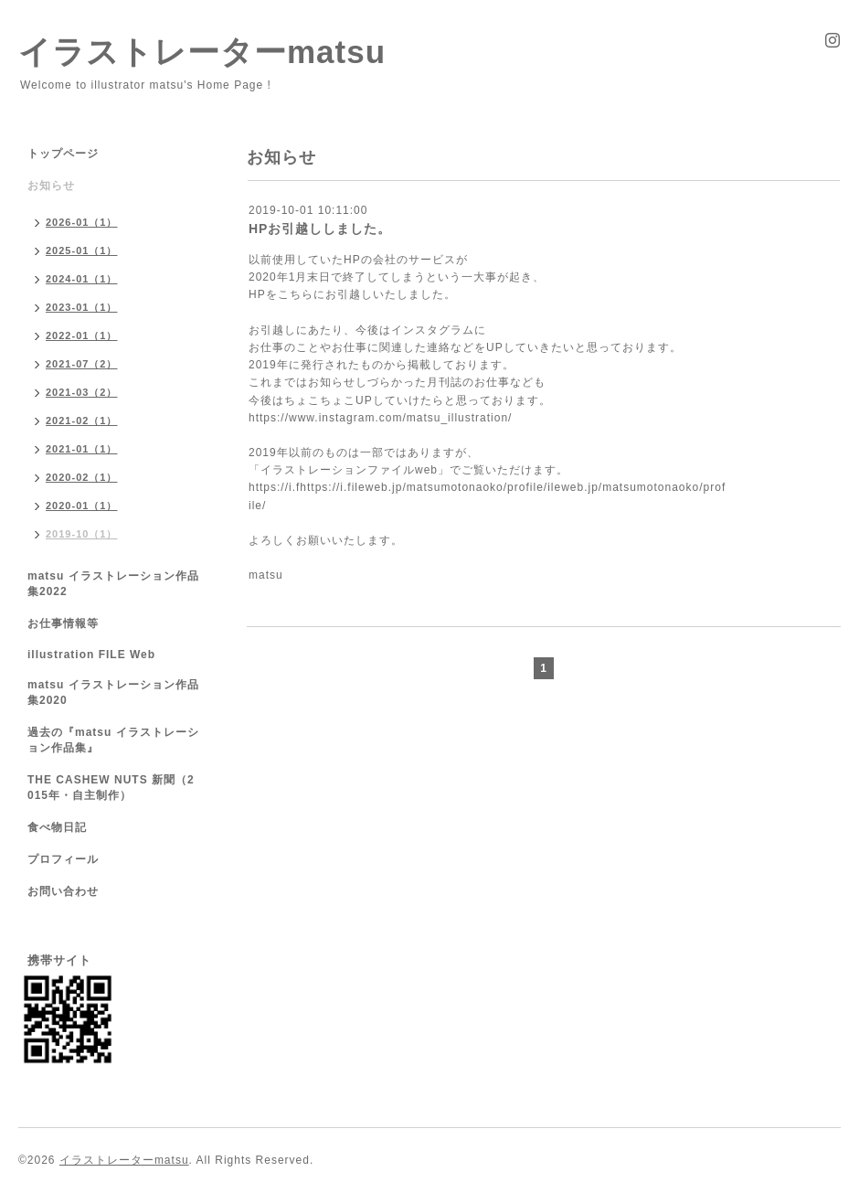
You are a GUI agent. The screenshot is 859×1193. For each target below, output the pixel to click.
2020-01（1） (82, 505)
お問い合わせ (63, 891)
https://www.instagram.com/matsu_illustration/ (380, 417)
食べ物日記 (57, 827)
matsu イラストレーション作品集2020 (113, 692)
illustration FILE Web (91, 654)
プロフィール (63, 859)
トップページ (63, 153)
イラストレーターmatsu (202, 51)
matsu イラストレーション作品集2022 (113, 584)
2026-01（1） (82, 222)
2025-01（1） (82, 250)
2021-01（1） (82, 448)
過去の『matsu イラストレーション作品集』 (113, 740)
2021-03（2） (82, 392)
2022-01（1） (82, 335)
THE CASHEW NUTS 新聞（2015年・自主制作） (111, 787)
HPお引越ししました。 (320, 228)
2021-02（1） (82, 420)
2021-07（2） (82, 363)
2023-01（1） (82, 307)
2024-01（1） (82, 278)
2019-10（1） (82, 533)
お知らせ (51, 185)
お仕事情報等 (63, 623)
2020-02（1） (82, 477)
